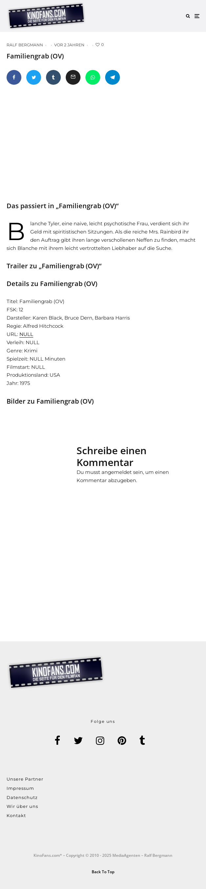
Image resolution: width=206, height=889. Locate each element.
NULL (26, 334)
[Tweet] (33, 77)
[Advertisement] (56, 471)
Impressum (20, 788)
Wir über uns (22, 806)
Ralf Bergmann (25, 44)
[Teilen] (14, 77)
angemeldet (117, 472)
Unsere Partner (25, 779)
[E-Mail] (73, 77)
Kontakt (16, 815)
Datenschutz (22, 797)
